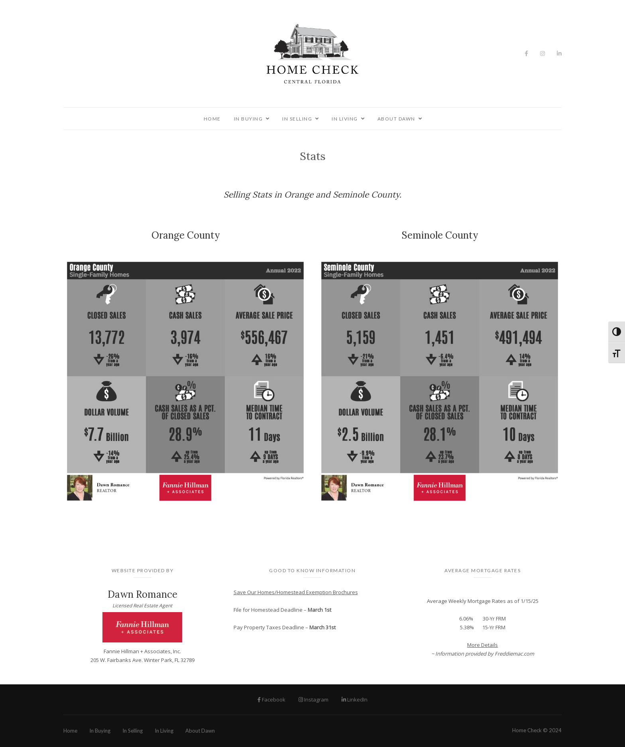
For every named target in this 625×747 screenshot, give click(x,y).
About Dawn (396, 119)
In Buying (248, 119)
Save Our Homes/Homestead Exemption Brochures (296, 592)
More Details (482, 644)
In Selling (297, 119)
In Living (345, 119)
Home (212, 119)
